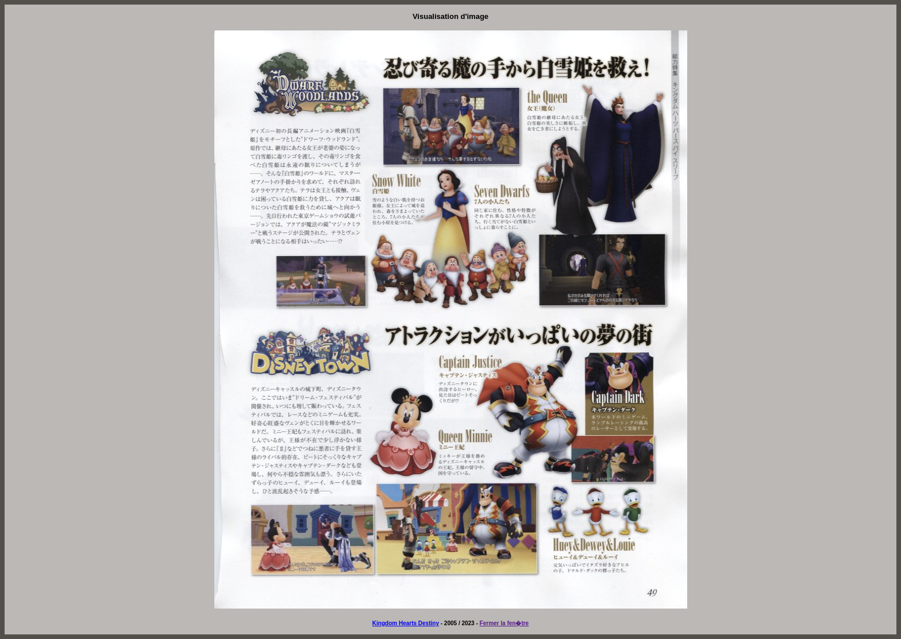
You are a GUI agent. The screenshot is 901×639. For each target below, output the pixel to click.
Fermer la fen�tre (504, 623)
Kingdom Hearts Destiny (405, 623)
